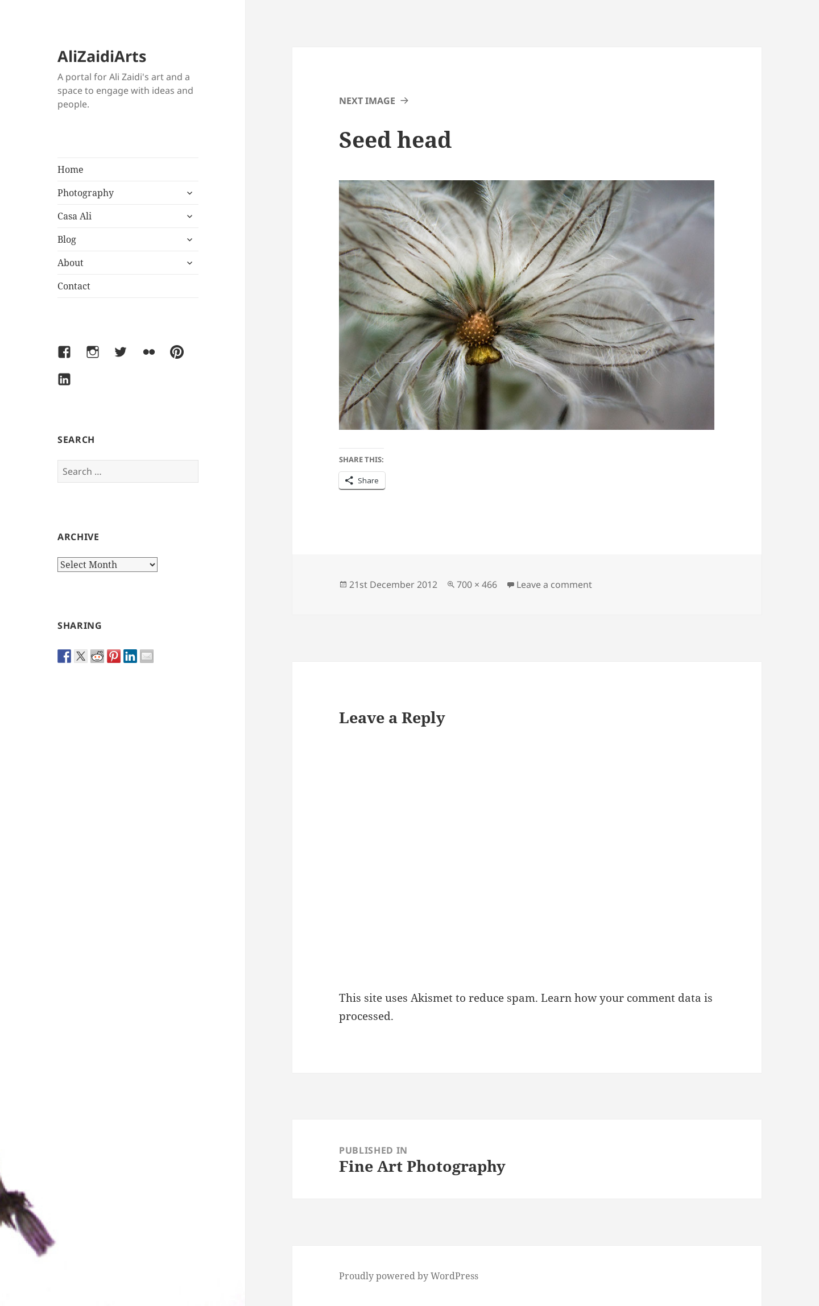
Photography (85, 192)
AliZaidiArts (101, 56)
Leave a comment (554, 584)
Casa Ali (74, 216)
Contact (73, 286)
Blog (66, 239)
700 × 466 (477, 584)
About (70, 262)
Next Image (367, 100)
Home (70, 169)
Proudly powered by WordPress (408, 1276)
